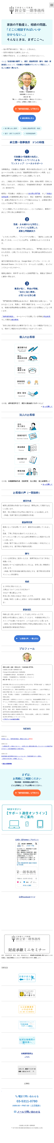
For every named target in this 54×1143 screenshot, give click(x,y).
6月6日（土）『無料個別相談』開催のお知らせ (15, 739)
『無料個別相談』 (8, 316)
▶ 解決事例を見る (27, 118)
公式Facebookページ (27, 897)
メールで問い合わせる (28, 1112)
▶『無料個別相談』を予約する (27, 109)
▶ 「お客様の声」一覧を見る (27, 639)
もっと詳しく (47, 407)
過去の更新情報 (7, 763)
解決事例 (15, 320)
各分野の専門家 (34, 194)
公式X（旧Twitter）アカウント (27, 840)
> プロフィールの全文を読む (11, 719)
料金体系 (47, 316)
